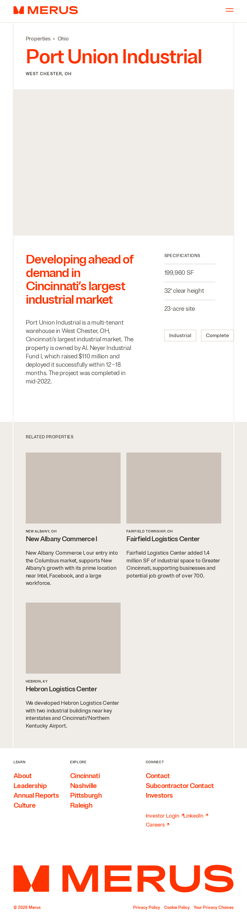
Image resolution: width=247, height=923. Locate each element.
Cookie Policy (177, 907)
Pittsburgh (86, 795)
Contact (158, 776)
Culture (24, 805)
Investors (159, 795)
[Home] (123, 878)
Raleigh (81, 805)
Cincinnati (85, 776)
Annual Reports (36, 795)
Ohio (63, 38)
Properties (38, 38)
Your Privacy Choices (213, 907)
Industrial (180, 335)
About (23, 776)
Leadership (30, 786)
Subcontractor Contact (180, 786)
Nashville (83, 786)
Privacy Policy (146, 907)
